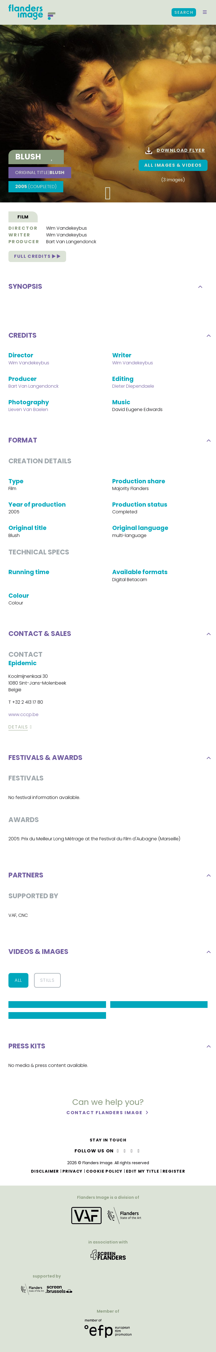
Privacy (72, 1171)
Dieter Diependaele (133, 388)
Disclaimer (45, 1171)
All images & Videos (173, 165)
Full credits (37, 258)
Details (18, 729)
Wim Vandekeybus (66, 230)
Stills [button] (47, 982)
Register (174, 1171)
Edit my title (142, 1171)
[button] (205, 12)
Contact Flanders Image (105, 1115)
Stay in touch (108, 1140)
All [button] (18, 982)
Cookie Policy (104, 1171)
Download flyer (175, 150)
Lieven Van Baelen (28, 412)
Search (183, 12)
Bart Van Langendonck (71, 244)
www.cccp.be (23, 717)
